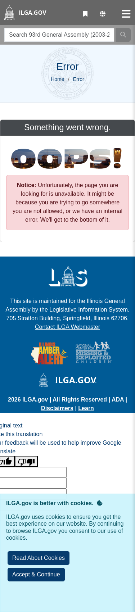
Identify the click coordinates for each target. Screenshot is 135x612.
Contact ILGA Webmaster (67, 327)
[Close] (36, 574)
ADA (119, 399)
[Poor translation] (26, 461)
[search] (59, 35)
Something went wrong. (67, 127)
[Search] (123, 35)
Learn (86, 408)
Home (57, 79)
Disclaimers (57, 408)
